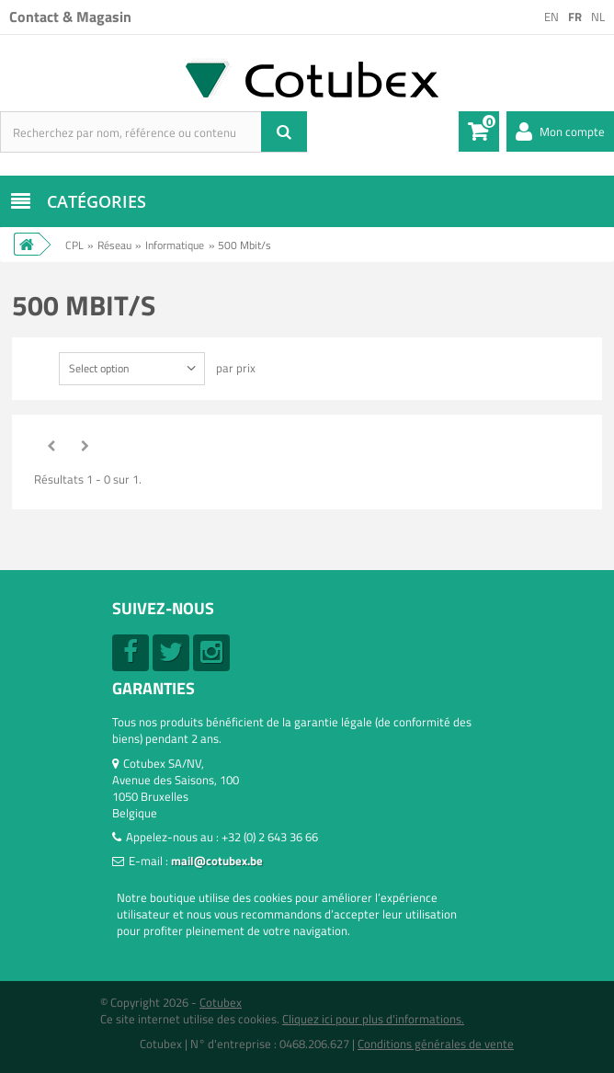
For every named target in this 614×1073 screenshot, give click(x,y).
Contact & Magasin (70, 17)
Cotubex (220, 1002)
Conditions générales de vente (436, 1043)
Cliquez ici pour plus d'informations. (373, 1019)
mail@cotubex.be (217, 860)
